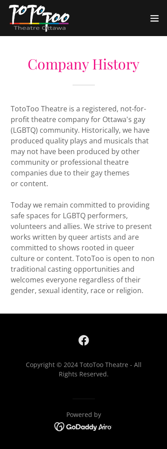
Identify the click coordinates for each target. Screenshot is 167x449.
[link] (39, 18)
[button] (154, 18)
